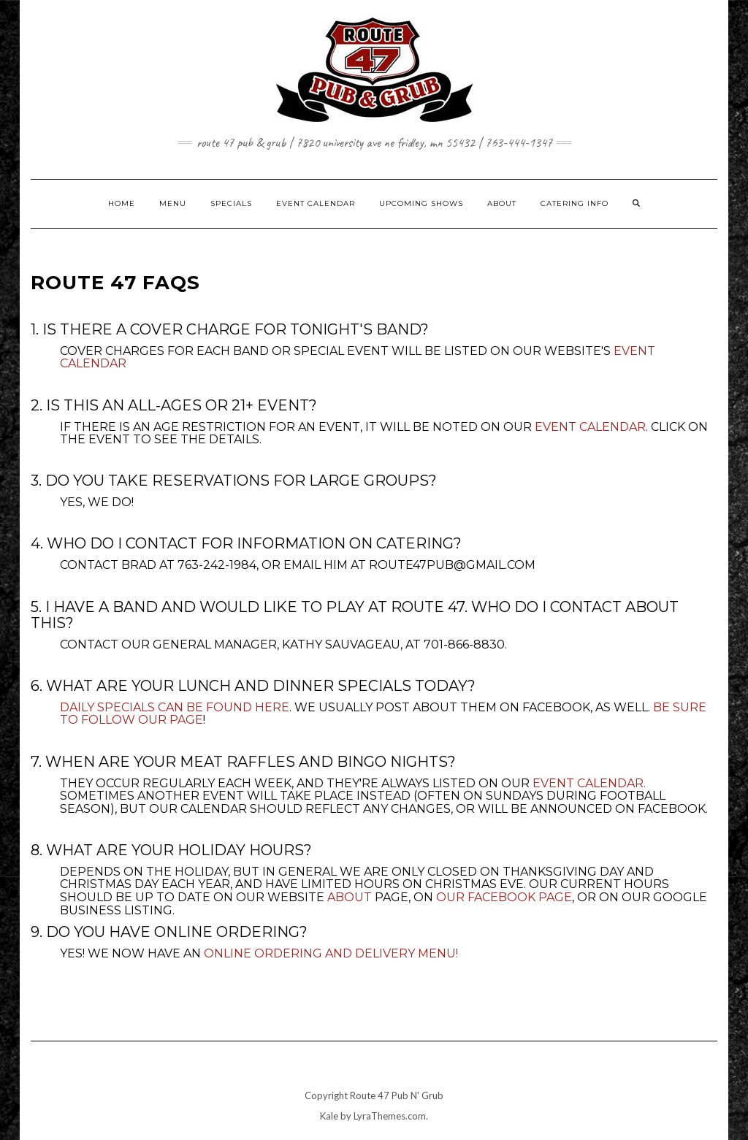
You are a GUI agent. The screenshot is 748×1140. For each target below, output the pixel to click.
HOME (121, 203)
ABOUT (501, 203)
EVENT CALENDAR (315, 203)
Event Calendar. (589, 783)
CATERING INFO (574, 203)
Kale (329, 1116)
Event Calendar (590, 427)
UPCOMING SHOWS (421, 203)
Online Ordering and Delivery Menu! (331, 953)
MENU (172, 203)
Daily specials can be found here (174, 707)
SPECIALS (231, 203)
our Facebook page (504, 897)
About (349, 897)
